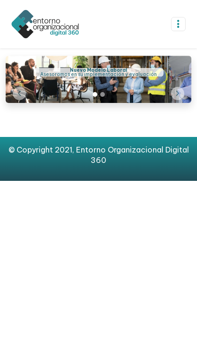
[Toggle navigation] (178, 24)
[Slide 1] (95, 94)
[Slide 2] (102, 94)
